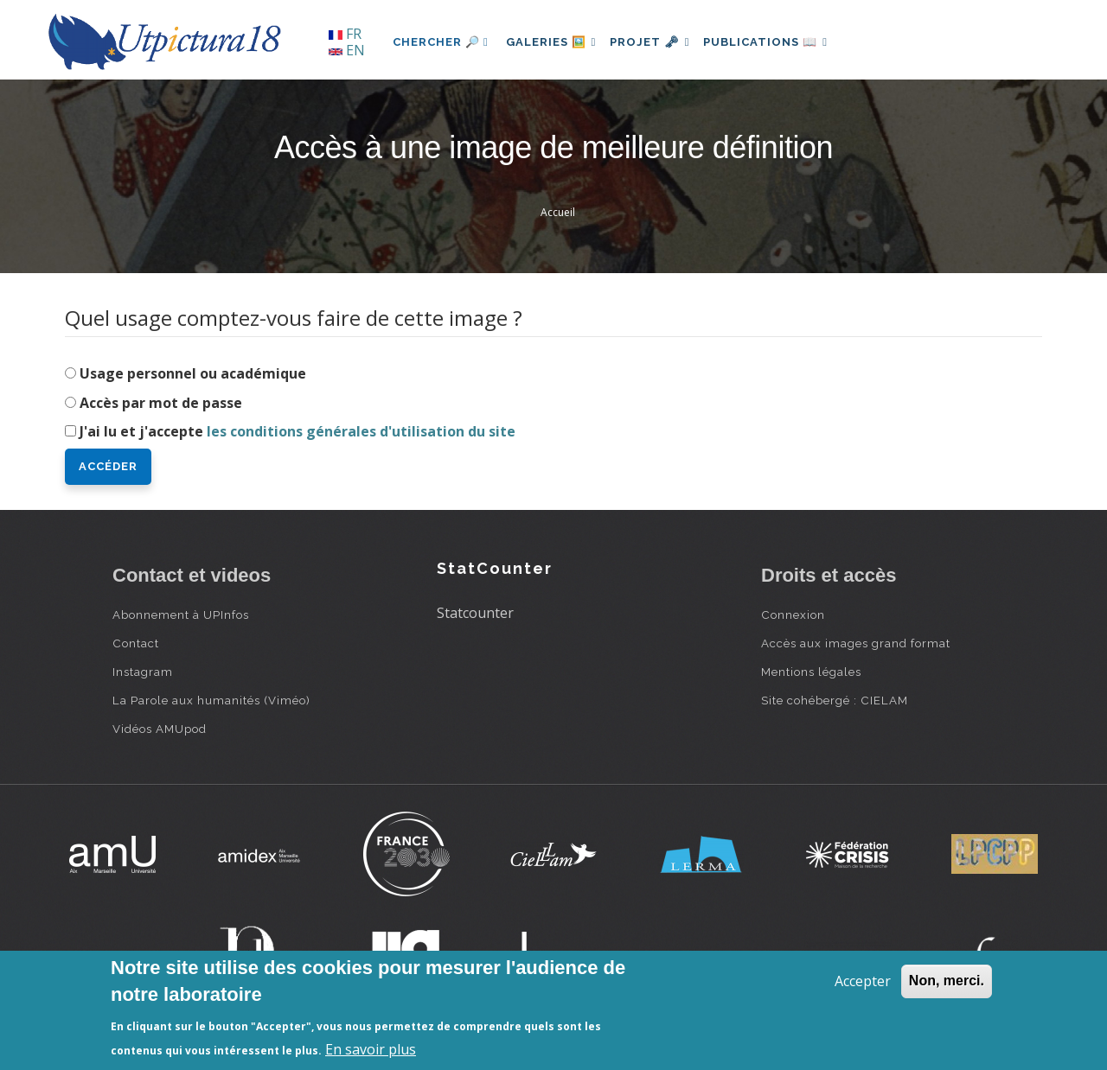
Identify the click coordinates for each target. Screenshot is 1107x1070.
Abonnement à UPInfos (180, 614)
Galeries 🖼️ (554, 41)
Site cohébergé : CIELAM (834, 700)
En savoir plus (370, 1049)
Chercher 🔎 (441, 41)
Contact (135, 643)
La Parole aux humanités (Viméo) (211, 700)
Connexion (793, 614)
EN (347, 50)
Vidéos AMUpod (159, 729)
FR (345, 33)
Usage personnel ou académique (193, 373)
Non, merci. (946, 980)
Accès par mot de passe (161, 402)
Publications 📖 (783, 41)
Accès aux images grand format (855, 643)
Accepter (863, 980)
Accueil (558, 212)
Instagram (142, 671)
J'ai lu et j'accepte (297, 431)
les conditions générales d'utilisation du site (361, 431)
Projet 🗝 (661, 41)
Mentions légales (811, 671)
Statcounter (475, 612)
